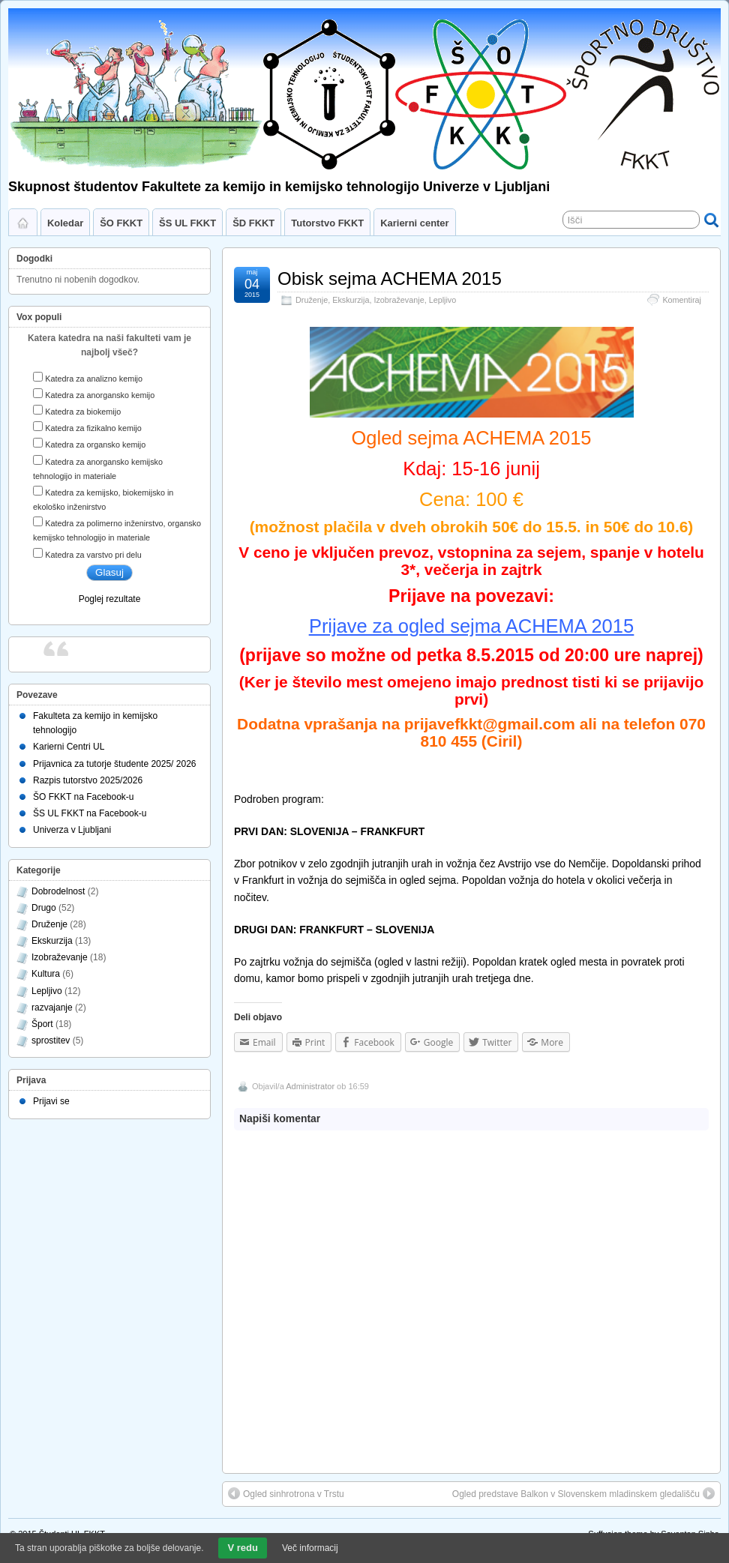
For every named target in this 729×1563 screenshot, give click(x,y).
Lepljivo (443, 299)
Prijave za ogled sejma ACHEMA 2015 (471, 625)
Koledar (65, 223)
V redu (242, 1547)
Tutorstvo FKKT (327, 223)
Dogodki (34, 258)
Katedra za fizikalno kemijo (93, 428)
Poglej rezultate (110, 599)
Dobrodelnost (58, 891)
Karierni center (414, 223)
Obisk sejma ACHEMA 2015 (390, 278)
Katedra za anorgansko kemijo (99, 395)
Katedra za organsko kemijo (95, 444)
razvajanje (52, 1007)
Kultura (46, 974)
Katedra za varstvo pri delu (93, 554)
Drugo (44, 908)
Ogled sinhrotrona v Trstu (286, 1493)
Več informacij (310, 1548)
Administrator (310, 1086)
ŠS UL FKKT (187, 223)
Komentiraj (681, 299)
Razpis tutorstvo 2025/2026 (87, 780)
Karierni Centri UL (68, 746)
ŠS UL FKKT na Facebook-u (89, 813)
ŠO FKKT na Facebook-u (83, 797)
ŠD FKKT (253, 223)
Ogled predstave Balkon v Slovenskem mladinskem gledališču (583, 1493)
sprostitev (51, 1040)
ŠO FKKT (121, 223)
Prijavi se (51, 1101)
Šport (42, 1024)
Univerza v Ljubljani (72, 830)
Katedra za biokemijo (83, 411)
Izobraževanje (399, 299)
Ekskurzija (350, 299)
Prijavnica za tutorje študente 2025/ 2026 (114, 764)
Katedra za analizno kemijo (93, 378)
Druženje (312, 299)
